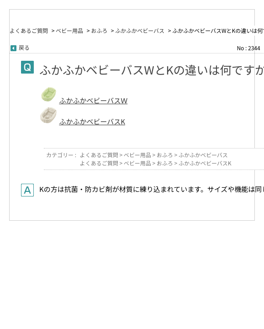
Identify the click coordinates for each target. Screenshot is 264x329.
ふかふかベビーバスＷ (93, 100)
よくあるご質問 (29, 30)
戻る (24, 47)
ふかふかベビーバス (139, 30)
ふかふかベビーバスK (92, 121)
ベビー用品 (69, 30)
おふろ (99, 30)
